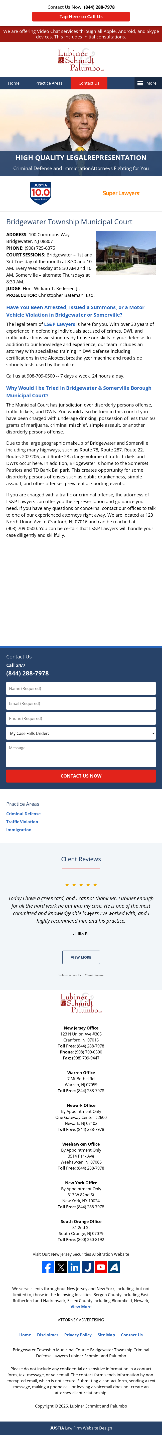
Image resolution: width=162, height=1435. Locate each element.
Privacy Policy (78, 1335)
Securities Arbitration (93, 1254)
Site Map (106, 1335)
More (151, 83)
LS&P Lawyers (59, 324)
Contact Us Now (81, 776)
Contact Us (89, 83)
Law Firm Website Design (81, 1428)
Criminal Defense (23, 814)
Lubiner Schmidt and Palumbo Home (81, 59)
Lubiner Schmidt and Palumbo (98, 1406)
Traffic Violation (22, 821)
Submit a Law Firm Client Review (81, 975)
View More (81, 957)
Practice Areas (49, 83)
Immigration (19, 829)
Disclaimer (47, 1335)
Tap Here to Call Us (81, 16)
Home (14, 83)
